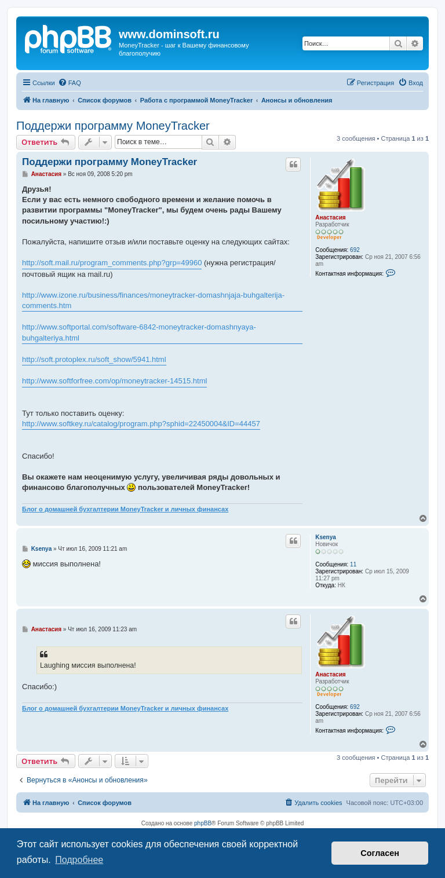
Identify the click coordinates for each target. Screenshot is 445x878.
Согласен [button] (379, 853)
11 (353, 564)
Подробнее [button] (79, 860)
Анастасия (330, 217)
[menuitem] (69, 83)
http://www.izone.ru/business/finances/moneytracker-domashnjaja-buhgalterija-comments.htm (153, 300)
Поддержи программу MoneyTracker (113, 125)
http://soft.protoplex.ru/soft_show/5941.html (94, 359)
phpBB (202, 823)
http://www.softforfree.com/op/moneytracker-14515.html (114, 380)
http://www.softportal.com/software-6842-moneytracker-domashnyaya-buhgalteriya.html (139, 332)
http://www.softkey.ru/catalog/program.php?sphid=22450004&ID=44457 (141, 423)
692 (355, 250)
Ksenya (325, 537)
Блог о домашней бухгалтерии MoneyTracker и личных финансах (125, 509)
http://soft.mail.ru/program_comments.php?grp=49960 (112, 262)
